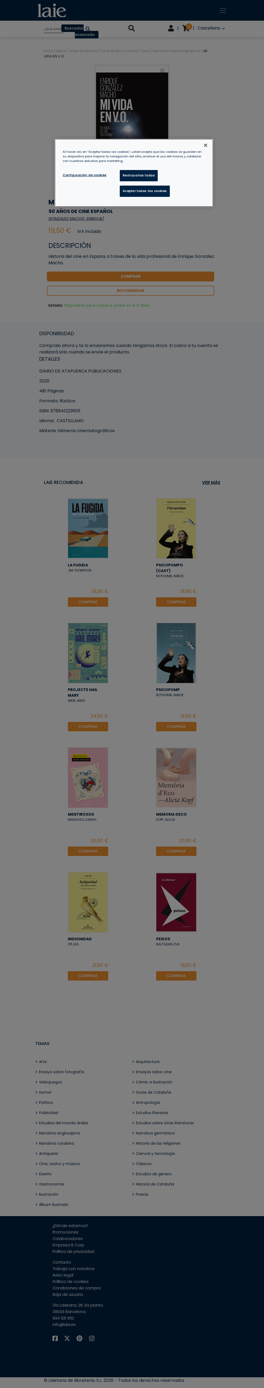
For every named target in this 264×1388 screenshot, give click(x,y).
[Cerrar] (206, 145)
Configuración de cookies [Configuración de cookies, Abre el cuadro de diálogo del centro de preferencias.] (85, 175)
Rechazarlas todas (139, 175)
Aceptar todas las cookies (145, 191)
